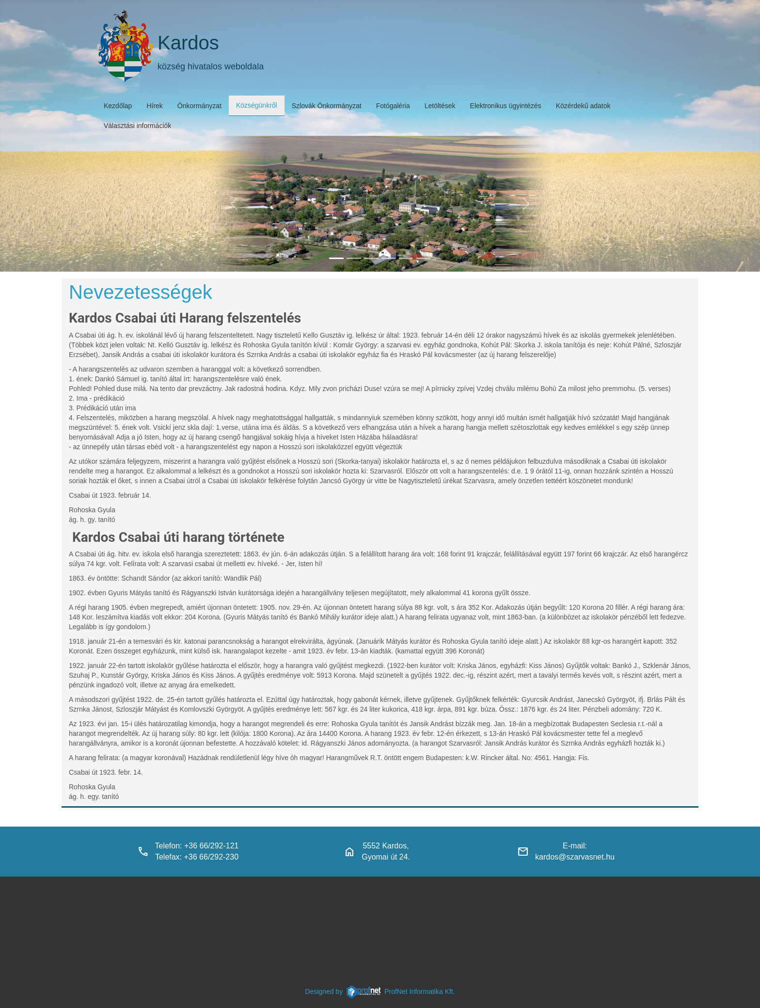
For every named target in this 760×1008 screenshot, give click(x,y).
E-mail (574, 846)
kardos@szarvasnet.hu (575, 857)
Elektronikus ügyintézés (505, 106)
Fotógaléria (393, 106)
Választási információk (137, 126)
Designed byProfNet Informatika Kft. (380, 991)
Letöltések (440, 106)
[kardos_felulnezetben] (336, 258)
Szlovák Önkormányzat (327, 106)
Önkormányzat (199, 106)
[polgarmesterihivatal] (388, 258)
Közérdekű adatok (583, 106)
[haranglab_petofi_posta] (354, 258)
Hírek (154, 106)
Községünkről (256, 105)
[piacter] (406, 258)
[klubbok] (423, 258)
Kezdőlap (118, 106)
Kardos (188, 42)
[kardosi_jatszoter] (371, 258)
